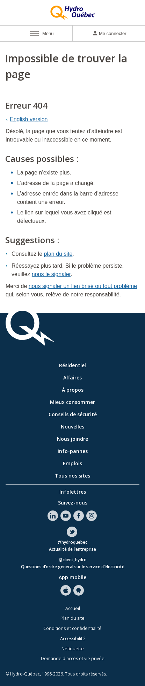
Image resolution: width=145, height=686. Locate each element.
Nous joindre (72, 438)
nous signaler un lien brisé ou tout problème (83, 286)
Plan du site (72, 618)
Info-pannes (73, 451)
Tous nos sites (72, 475)
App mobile (72, 577)
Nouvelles (72, 426)
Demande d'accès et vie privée (72, 658)
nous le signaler (51, 274)
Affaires (72, 377)
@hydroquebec (72, 542)
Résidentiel (72, 365)
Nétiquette (72, 649)
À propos (73, 389)
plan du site (58, 254)
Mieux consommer (72, 402)
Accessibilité (72, 639)
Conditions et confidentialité (72, 628)
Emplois (72, 463)
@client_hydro (73, 560)
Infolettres (72, 491)
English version (29, 119)
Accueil (72, 608)
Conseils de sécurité (73, 414)
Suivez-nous (72, 502)
